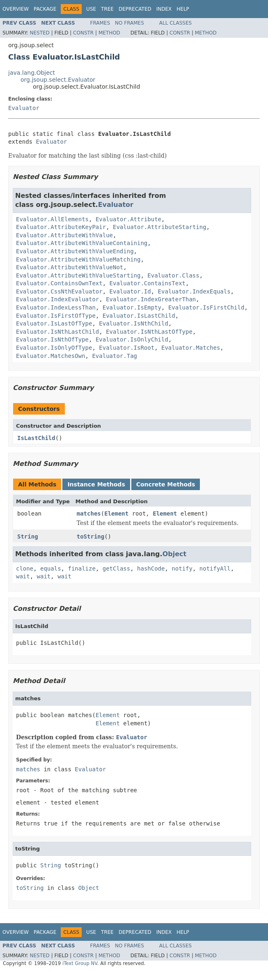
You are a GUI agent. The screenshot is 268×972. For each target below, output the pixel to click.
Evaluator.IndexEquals (194, 291)
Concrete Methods (165, 484)
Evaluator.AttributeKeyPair (61, 227)
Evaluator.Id (130, 291)
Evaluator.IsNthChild (133, 323)
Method (109, 33)
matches (89, 513)
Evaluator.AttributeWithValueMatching (78, 259)
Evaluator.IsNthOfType (52, 339)
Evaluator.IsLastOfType (54, 323)
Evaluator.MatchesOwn (50, 356)
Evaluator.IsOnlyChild (132, 339)
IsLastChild (36, 438)
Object (175, 554)
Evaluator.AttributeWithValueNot (69, 267)
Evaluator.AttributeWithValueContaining (81, 243)
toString (90, 536)
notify (182, 568)
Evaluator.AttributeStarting (159, 227)
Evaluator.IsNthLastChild (57, 331)
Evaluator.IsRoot (126, 347)
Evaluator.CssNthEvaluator (59, 291)
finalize (81, 568)
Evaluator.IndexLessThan (56, 307)
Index (164, 9)
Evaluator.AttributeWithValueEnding (75, 251)
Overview (15, 9)
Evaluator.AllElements (52, 219)
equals (50, 568)
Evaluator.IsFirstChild (206, 307)
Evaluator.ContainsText (148, 283)
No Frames (129, 23)
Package (45, 9)
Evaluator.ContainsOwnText (59, 283)
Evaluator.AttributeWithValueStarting (78, 275)
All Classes (175, 23)
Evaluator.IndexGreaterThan (151, 299)
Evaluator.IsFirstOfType (56, 315)
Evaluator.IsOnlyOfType (54, 347)
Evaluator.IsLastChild (139, 315)
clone (24, 568)
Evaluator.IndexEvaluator (57, 299)
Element (116, 513)
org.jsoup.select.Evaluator (58, 79)
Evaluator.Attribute (128, 219)
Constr (83, 33)
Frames (100, 23)
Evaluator (23, 108)
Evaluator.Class (173, 275)
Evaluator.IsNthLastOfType (149, 331)
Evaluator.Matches (190, 347)
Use (91, 9)
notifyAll (215, 568)
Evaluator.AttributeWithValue (64, 235)
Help (182, 9)
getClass (116, 568)
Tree (107, 9)
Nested (39, 33)
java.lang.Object (31, 72)
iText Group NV (79, 963)
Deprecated (135, 9)
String (27, 536)
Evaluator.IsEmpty (132, 307)
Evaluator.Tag (114, 356)
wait (23, 576)
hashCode (151, 568)
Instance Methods (96, 484)
